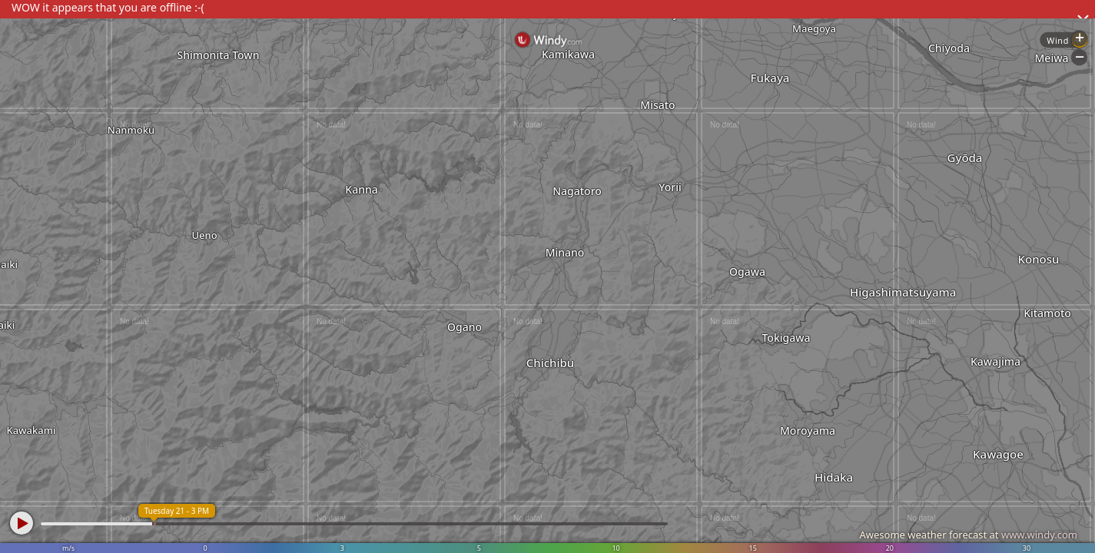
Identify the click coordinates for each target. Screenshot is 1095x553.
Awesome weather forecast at (968, 534)
